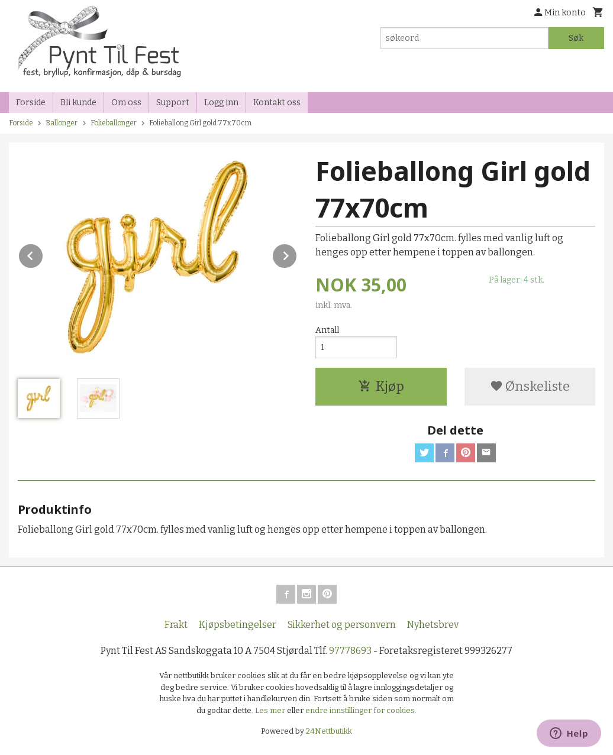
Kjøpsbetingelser (237, 624)
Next (297, 254)
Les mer (271, 710)
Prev (43, 254)
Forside (31, 103)
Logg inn (221, 103)
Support (172, 103)
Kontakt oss (277, 103)
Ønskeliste (530, 386)
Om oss (126, 103)
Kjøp (381, 386)
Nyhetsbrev (433, 624)
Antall (327, 330)
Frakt (176, 624)
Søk (576, 38)
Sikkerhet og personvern (342, 624)
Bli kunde (78, 103)
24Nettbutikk (329, 731)
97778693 (350, 650)
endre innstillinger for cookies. (361, 710)
